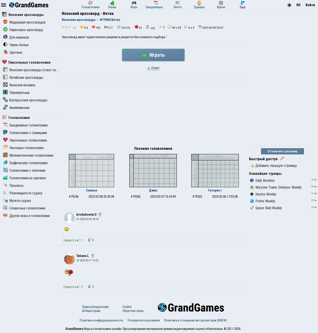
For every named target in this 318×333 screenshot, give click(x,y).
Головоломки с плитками (24, 170)
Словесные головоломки (24, 208)
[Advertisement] (153, 115)
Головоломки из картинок (24, 178)
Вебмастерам (91, 311)
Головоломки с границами (25, 133)
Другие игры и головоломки (26, 216)
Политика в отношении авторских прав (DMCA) (195, 320)
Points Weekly (262, 201)
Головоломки (16, 118)
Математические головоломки (28, 155)
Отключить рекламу (283, 151)
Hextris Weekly (263, 194)
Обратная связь (133, 311)
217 (108, 27)
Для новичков (16, 37)
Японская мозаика (19, 85)
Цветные (12, 52)
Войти (310, 5)
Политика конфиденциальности (101, 320)
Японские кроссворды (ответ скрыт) (33, 70)
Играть (153, 55)
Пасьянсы (13, 185)
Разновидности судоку (22, 193)
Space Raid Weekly (266, 208)
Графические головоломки (25, 163)
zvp (153, 27)
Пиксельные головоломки (26, 62)
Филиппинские (16, 108)
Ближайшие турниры (265, 173)
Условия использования (143, 320)
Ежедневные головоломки (25, 125)
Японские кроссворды (23, 15)
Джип (153, 190)
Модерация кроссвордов (24, 22)
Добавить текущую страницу (273, 166)
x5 (138, 27)
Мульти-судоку (17, 201)
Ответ (153, 68)
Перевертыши (16, 93)
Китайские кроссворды (23, 77)
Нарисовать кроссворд (23, 30)
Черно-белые (16, 45)
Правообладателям (95, 307)
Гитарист (215, 190)
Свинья (91, 190)
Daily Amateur (262, 180)
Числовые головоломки (23, 148)
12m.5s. (124, 27)
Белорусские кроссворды (25, 100)
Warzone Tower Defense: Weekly (276, 187)
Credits (127, 307)
